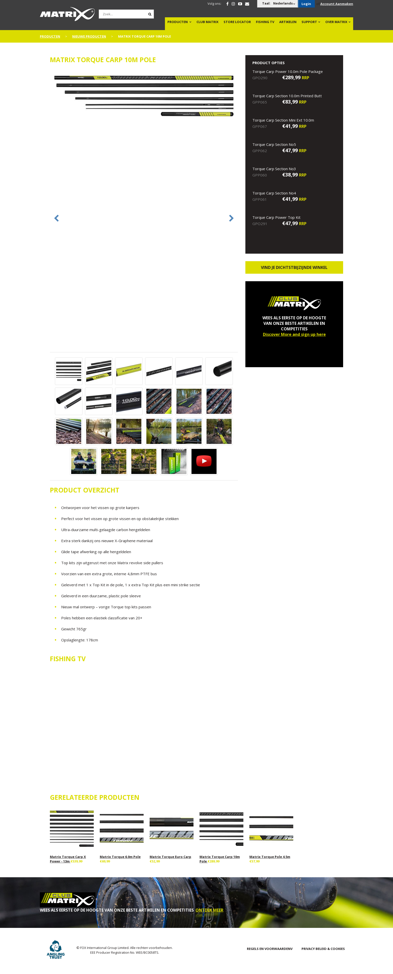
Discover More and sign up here (294, 334)
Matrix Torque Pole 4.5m (269, 856)
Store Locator (237, 22)
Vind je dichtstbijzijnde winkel (294, 267)
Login (306, 4)
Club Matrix (208, 22)
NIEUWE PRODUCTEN (89, 36)
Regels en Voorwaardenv (269, 948)
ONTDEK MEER (209, 910)
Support (309, 22)
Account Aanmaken (336, 4)
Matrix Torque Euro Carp (170, 856)
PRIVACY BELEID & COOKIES (323, 948)
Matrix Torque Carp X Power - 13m (68, 858)
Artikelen (288, 22)
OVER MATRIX (336, 22)
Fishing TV (265, 22)
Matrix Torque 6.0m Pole (120, 856)
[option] (144, 96)
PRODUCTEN (177, 22)
